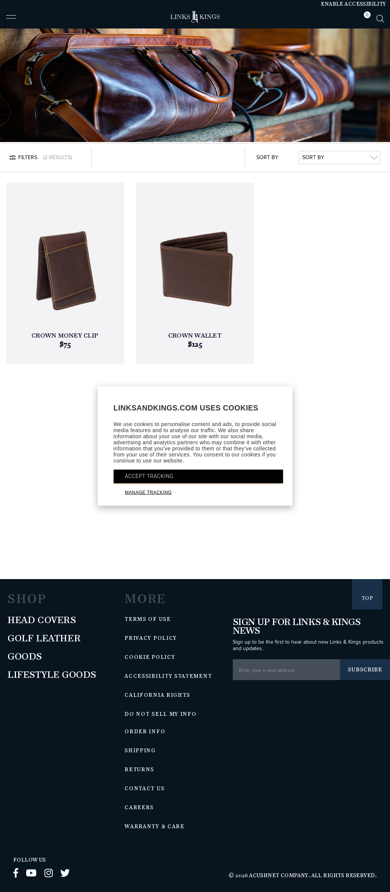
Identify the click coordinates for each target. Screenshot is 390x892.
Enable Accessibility (353, 4)
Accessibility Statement (168, 676)
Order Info (145, 731)
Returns (139, 769)
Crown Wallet (195, 336)
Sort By (267, 157)
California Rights (157, 695)
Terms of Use (148, 619)
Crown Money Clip (65, 336)
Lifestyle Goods (52, 675)
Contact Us (144, 788)
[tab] (365, 18)
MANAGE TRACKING (148, 492)
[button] (11, 20)
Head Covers (42, 620)
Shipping (140, 750)
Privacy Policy (151, 638)
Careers (139, 807)
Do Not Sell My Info (160, 714)
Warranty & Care (154, 826)
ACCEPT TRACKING (149, 476)
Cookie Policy (150, 657)
